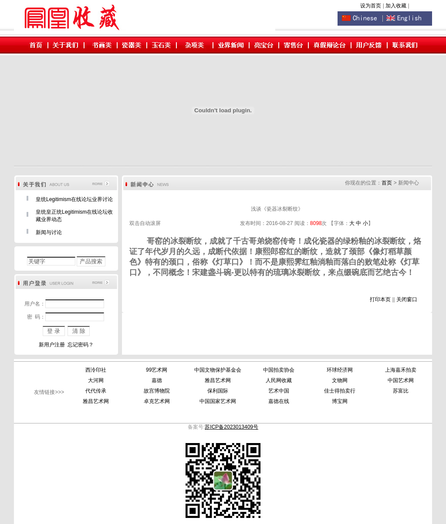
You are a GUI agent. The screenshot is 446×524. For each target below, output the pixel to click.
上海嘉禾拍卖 (400, 370)
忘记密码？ (81, 345)
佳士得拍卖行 (339, 391)
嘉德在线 (278, 401)
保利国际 (217, 391)
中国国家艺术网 (217, 401)
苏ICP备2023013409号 (231, 427)
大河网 (96, 380)
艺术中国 (278, 391)
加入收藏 (396, 6)
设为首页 (370, 6)
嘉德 (157, 380)
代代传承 (95, 391)
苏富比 (401, 391)
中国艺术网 (401, 380)
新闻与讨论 (49, 232)
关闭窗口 (406, 299)
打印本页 (380, 299)
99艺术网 (156, 370)
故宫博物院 (157, 391)
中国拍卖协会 (278, 370)
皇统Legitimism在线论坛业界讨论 (74, 199)
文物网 (340, 380)
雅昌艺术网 (218, 380)
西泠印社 (95, 370)
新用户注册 (52, 345)
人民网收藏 (279, 380)
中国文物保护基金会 (217, 370)
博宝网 (340, 401)
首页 (387, 183)
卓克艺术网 (157, 401)
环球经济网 (340, 370)
